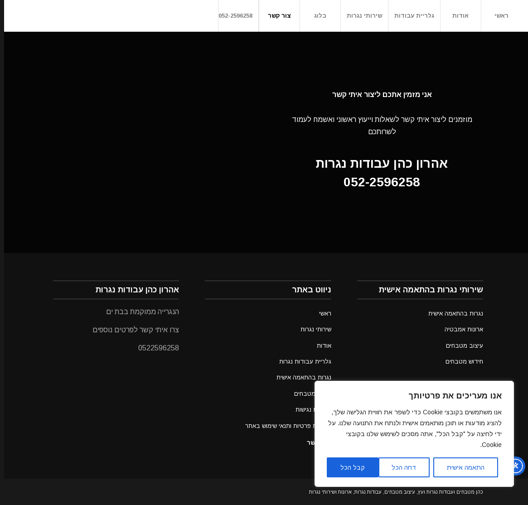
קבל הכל (348, 467)
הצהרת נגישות (309, 409)
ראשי (321, 313)
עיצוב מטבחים (308, 393)
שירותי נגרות (311, 329)
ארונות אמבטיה (460, 329)
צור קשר (314, 442)
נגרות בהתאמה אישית (299, 377)
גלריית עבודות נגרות (301, 361)
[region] (410, 434)
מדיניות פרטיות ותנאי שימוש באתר (284, 425)
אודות (320, 345)
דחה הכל (400, 467)
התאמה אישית (461, 467)
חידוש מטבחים (460, 361)
